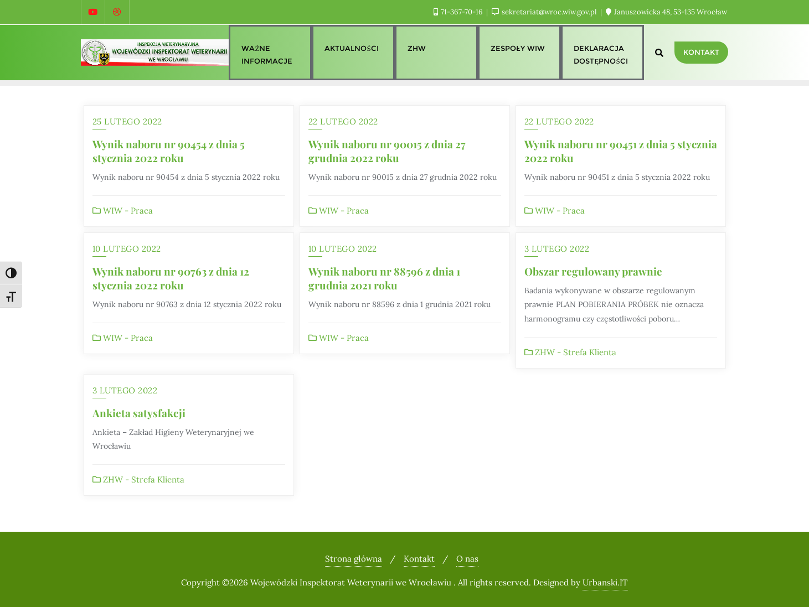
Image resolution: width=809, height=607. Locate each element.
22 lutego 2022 (343, 121)
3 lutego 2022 (557, 248)
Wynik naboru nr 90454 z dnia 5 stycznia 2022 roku (168, 151)
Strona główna (353, 558)
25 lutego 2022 (127, 121)
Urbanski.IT (605, 582)
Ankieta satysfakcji (138, 413)
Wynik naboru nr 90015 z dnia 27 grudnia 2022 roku (387, 151)
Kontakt (701, 52)
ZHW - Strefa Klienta (570, 352)
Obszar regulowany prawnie (593, 271)
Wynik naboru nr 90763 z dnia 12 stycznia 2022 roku (170, 278)
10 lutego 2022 (126, 248)
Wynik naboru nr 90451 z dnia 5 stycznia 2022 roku (620, 151)
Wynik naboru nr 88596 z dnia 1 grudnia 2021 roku (384, 278)
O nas (467, 558)
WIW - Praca (122, 210)
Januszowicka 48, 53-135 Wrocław (666, 12)
